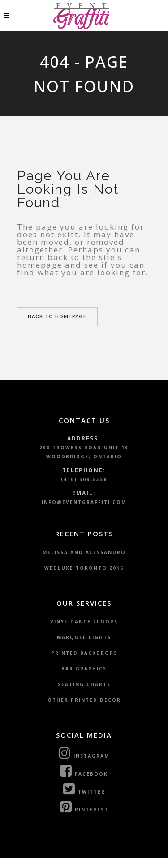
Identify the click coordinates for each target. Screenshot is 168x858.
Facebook (84, 770)
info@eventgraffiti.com (84, 502)
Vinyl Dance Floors (84, 622)
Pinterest (84, 806)
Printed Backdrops (84, 653)
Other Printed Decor (84, 700)
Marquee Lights (84, 637)
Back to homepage (57, 317)
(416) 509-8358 (84, 479)
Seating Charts (84, 684)
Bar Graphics (84, 669)
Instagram (84, 753)
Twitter (84, 788)
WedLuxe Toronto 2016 (84, 568)
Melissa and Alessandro (84, 552)
